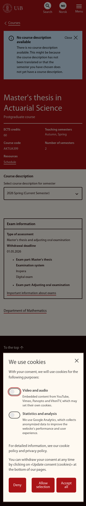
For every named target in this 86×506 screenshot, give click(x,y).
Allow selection (43, 485)
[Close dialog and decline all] (76, 359)
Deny (17, 485)
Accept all (66, 485)
